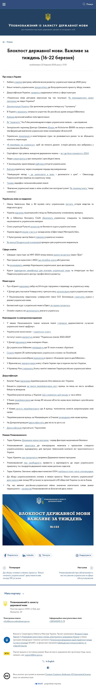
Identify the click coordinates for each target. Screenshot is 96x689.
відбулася (40, 164)
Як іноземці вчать (79, 188)
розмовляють (16, 265)
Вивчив (10, 169)
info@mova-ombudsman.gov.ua (17, 621)
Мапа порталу (12, 593)
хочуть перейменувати (27, 409)
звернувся (31, 445)
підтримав (25, 381)
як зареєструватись (60, 305)
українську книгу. (42, 332)
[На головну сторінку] (48, 22)
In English (50, 661)
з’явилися (40, 237)
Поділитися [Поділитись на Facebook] (13, 555)
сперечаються (20, 159)
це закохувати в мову (41, 174)
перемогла (38, 358)
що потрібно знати (47, 260)
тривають (35, 92)
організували (63, 291)
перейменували (23, 400)
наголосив (27, 489)
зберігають (48, 218)
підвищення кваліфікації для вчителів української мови (42, 270)
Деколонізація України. (18, 106)
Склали (10, 353)
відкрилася (21, 342)
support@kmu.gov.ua (33, 655)
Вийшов (11, 117)
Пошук (89, 4)
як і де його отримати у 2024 (75, 153)
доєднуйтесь (41, 87)
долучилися (13, 480)
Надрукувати (85, 555)
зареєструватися (62, 255)
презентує (27, 337)
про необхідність (33, 463)
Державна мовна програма (35, 440)
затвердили (64, 417)
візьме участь (29, 232)
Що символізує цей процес (55, 395)
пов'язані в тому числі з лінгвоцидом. (76, 471)
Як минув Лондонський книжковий (24, 242)
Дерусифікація (14, 428)
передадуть (38, 347)
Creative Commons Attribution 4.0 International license (68, 674)
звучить (70, 204)
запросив (35, 227)
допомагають (33, 311)
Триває (10, 183)
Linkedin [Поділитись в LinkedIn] (30, 555)
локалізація (24, 136)
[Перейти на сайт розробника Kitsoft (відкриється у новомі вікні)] (39, 684)
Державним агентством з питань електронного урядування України (50, 637)
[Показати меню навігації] (4, 4)
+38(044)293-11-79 (57, 621)
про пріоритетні (30, 457)
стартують (80, 297)
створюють (22, 112)
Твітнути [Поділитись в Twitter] (46, 555)
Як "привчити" (14, 122)
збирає (51, 127)
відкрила (19, 213)
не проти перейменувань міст (42, 386)
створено (63, 323)
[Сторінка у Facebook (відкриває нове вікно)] (48, 667)
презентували (29, 363)
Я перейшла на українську (21, 145)
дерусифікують (37, 423)
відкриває (24, 286)
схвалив (18, 82)
